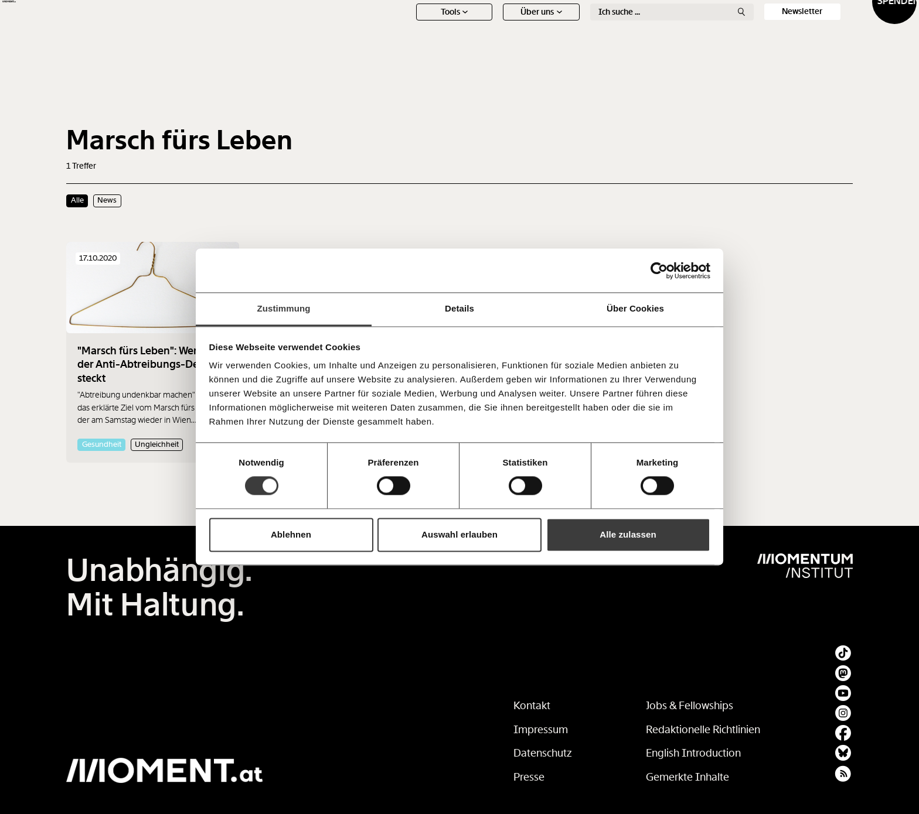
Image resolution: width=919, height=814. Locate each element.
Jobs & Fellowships (689, 706)
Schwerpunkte (477, 31)
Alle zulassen (628, 534)
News (390, 31)
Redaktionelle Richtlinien (703, 730)
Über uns (477, 52)
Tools (390, 52)
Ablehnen (291, 534)
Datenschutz (542, 753)
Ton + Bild (652, 31)
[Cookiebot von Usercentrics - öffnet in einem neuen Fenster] (659, 270)
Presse (528, 777)
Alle (77, 200)
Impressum (540, 730)
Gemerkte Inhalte (687, 777)
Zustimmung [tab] (284, 308)
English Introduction (693, 753)
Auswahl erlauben (459, 534)
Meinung (564, 31)
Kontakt (531, 706)
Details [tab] (459, 308)
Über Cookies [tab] (635, 308)
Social (738, 31)
